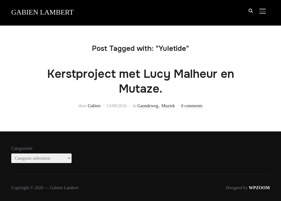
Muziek (168, 105)
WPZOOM (259, 187)
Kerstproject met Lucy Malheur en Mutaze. (140, 82)
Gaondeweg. (148, 105)
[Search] (250, 10)
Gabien (94, 105)
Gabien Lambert (42, 12)
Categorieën (21, 148)
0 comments (192, 105)
